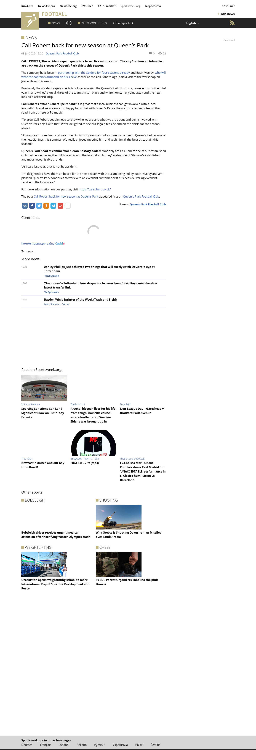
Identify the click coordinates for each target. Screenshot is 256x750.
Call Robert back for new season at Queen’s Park (66, 196)
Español (64, 745)
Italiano (82, 745)
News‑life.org (68, 6)
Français (45, 745)
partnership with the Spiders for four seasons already (94, 73)
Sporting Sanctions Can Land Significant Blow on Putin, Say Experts (42, 413)
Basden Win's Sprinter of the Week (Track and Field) (80, 299)
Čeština (156, 745)
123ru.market (107, 6)
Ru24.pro (27, 6)
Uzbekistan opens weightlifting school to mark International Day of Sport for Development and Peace (55, 584)
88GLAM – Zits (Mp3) (85, 463)
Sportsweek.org (130, 6)
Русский (99, 745)
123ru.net (228, 6)
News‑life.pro (46, 6)
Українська (120, 745)
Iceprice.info (153, 6)
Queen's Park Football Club (62, 53)
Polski (139, 745)
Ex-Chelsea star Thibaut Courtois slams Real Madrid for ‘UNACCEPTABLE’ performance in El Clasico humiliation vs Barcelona (143, 471)
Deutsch (27, 745)
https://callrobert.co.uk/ (95, 189)
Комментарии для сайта (43, 243)
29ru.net (87, 6)
